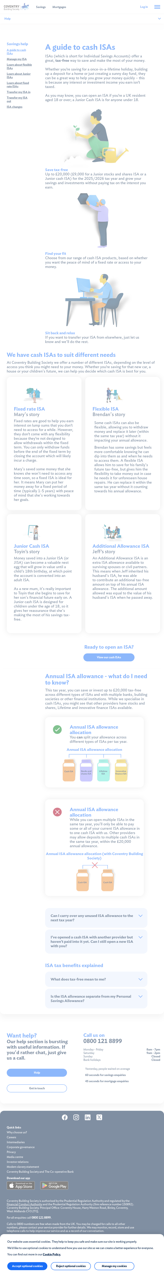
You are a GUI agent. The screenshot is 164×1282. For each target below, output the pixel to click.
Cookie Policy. (52, 1254)
